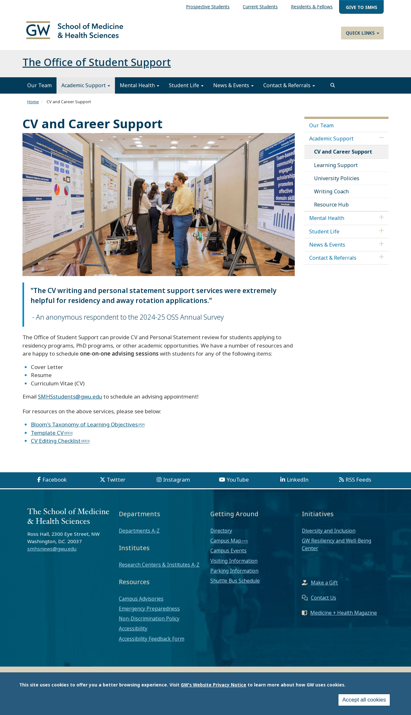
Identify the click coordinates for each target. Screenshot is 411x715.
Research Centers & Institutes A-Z (159, 568)
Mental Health (139, 89)
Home (33, 105)
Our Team (39, 89)
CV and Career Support (343, 155)
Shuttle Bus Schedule (235, 584)
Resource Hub (331, 208)
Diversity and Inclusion (328, 534)
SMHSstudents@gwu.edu (70, 400)
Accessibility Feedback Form (151, 642)
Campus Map (225, 544)
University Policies (336, 181)
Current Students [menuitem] (260, 7)
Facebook (54, 483)
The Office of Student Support (96, 66)
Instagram (176, 483)
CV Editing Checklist (56, 444)
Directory (221, 534)
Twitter (116, 483)
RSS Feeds (358, 483)
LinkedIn (298, 483)
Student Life (186, 89)
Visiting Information (234, 564)
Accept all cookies (364, 700)
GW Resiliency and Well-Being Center (336, 548)
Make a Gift (324, 586)
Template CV (47, 436)
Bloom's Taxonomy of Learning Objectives (84, 428)
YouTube (238, 483)
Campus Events (228, 554)
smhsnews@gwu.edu (51, 552)
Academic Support (85, 89)
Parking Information (234, 574)
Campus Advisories (141, 602)
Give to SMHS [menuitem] (361, 7)
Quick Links (362, 33)
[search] (333, 89)
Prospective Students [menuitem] (208, 7)
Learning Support (336, 168)
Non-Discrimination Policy (149, 622)
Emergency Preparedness (149, 612)
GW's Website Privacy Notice (213, 685)
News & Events (233, 89)
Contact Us (323, 601)
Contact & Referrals (289, 89)
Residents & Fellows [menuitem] (312, 7)
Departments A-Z (139, 534)
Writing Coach (331, 194)
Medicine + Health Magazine (343, 616)
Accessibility (133, 632)
